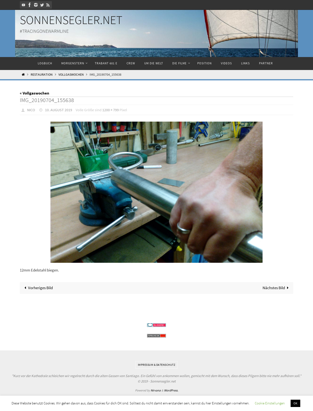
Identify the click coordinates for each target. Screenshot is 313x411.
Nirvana (156, 390)
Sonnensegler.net (71, 19)
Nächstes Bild (277, 287)
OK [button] (295, 403)
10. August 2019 (58, 109)
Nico (31, 109)
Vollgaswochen (71, 75)
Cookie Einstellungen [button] (270, 403)
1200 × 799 (110, 109)
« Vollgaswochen (34, 93)
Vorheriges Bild (38, 287)
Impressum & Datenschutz (156, 364)
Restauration (42, 75)
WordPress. (171, 390)
